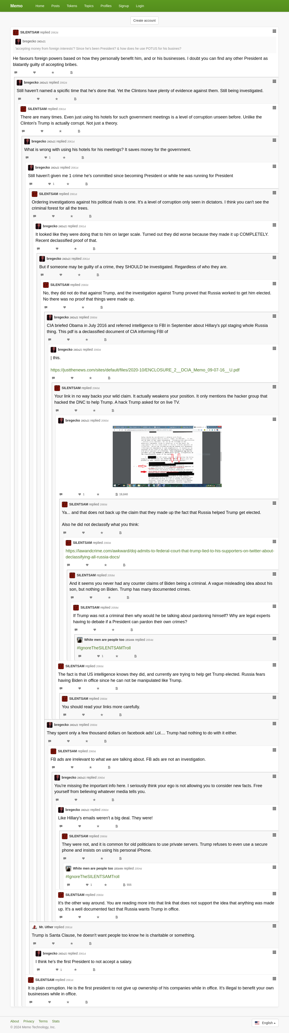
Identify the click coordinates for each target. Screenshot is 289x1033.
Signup (124, 6)
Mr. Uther (46, 927)
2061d (62, 109)
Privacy (28, 1021)
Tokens (72, 6)
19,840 (121, 494)
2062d (54, 32)
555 (127, 885)
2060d (84, 285)
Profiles (106, 6)
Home (40, 6)
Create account (144, 20)
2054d (149, 640)
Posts (55, 6)
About (14, 1021)
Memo (16, 6)
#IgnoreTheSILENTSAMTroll (104, 648)
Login (140, 6)
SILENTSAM (29, 32)
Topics (89, 6)
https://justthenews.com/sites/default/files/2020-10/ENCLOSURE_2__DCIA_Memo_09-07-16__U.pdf (145, 370)
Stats (56, 1021)
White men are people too (109, 640)
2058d (111, 575)
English (265, 1023)
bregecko (34, 41)
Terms (43, 1021)
